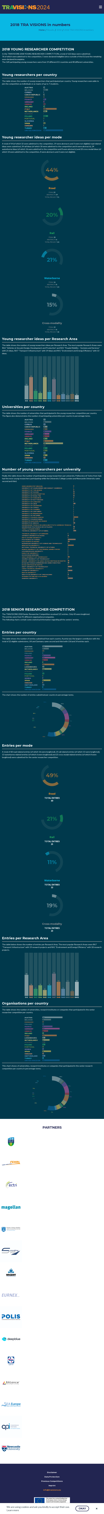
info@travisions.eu (52, 1490)
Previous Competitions (52, 1481)
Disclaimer (52, 1472)
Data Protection (52, 1477)
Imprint (52, 1486)
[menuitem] (42, 30)
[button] (82, 1508)
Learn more (13, 1510)
